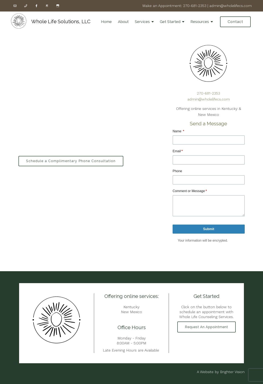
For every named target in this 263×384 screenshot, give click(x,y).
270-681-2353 (194, 5)
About (123, 22)
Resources (199, 22)
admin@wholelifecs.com (230, 5)
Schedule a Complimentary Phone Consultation (71, 161)
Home (106, 22)
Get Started (170, 22)
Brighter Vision (232, 372)
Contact (235, 22)
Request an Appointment (206, 327)
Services (142, 22)
